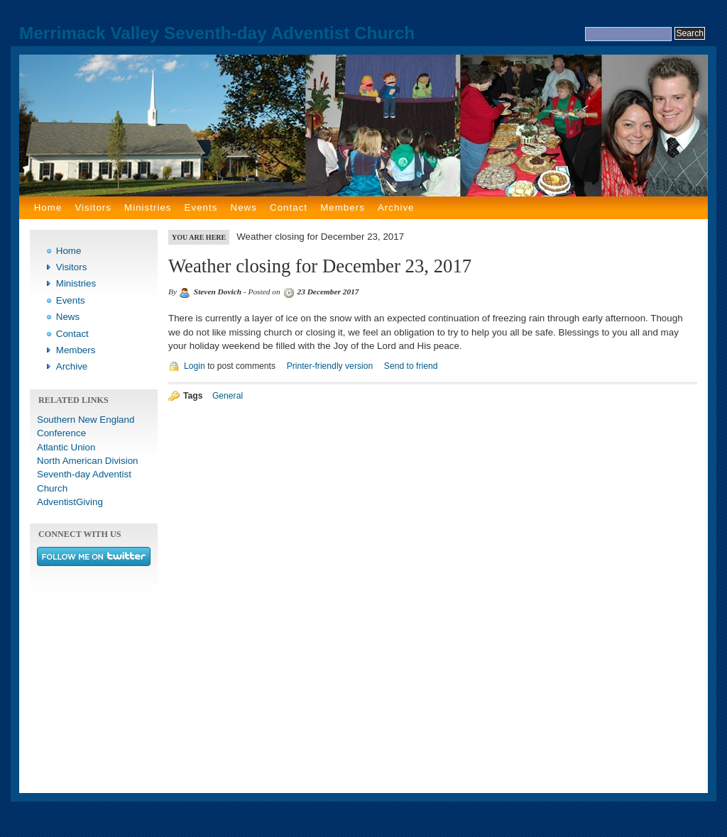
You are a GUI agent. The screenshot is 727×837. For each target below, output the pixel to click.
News (244, 207)
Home (48, 207)
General (227, 396)
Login (194, 366)
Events (201, 207)
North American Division (87, 460)
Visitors (93, 207)
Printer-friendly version (330, 366)
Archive (396, 207)
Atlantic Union (66, 447)
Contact (288, 207)
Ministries (147, 207)
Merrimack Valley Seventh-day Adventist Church (217, 33)
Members (342, 207)
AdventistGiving (70, 502)
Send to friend (411, 366)
